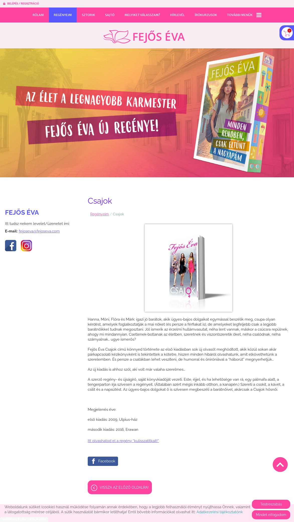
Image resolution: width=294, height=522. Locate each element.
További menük (244, 15)
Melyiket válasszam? (142, 15)
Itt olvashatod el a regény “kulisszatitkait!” (123, 438)
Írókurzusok (206, 15)
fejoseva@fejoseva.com (39, 228)
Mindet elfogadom (271, 515)
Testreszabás (271, 504)
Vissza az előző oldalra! (124, 485)
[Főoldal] (144, 34)
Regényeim (63, 15)
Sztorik (88, 15)
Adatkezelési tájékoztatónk (220, 512)
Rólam (38, 15)
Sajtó (110, 15)
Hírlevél (177, 15)
